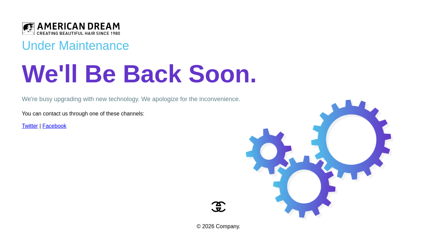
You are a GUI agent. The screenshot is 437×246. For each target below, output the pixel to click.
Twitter (30, 126)
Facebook (54, 126)
